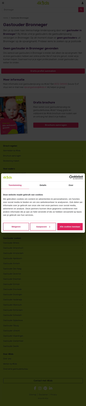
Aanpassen (43, 226)
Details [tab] (43, 185)
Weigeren (16, 226)
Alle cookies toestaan (70, 226)
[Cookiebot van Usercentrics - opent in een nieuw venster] (71, 177)
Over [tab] (71, 185)
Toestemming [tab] (15, 185)
